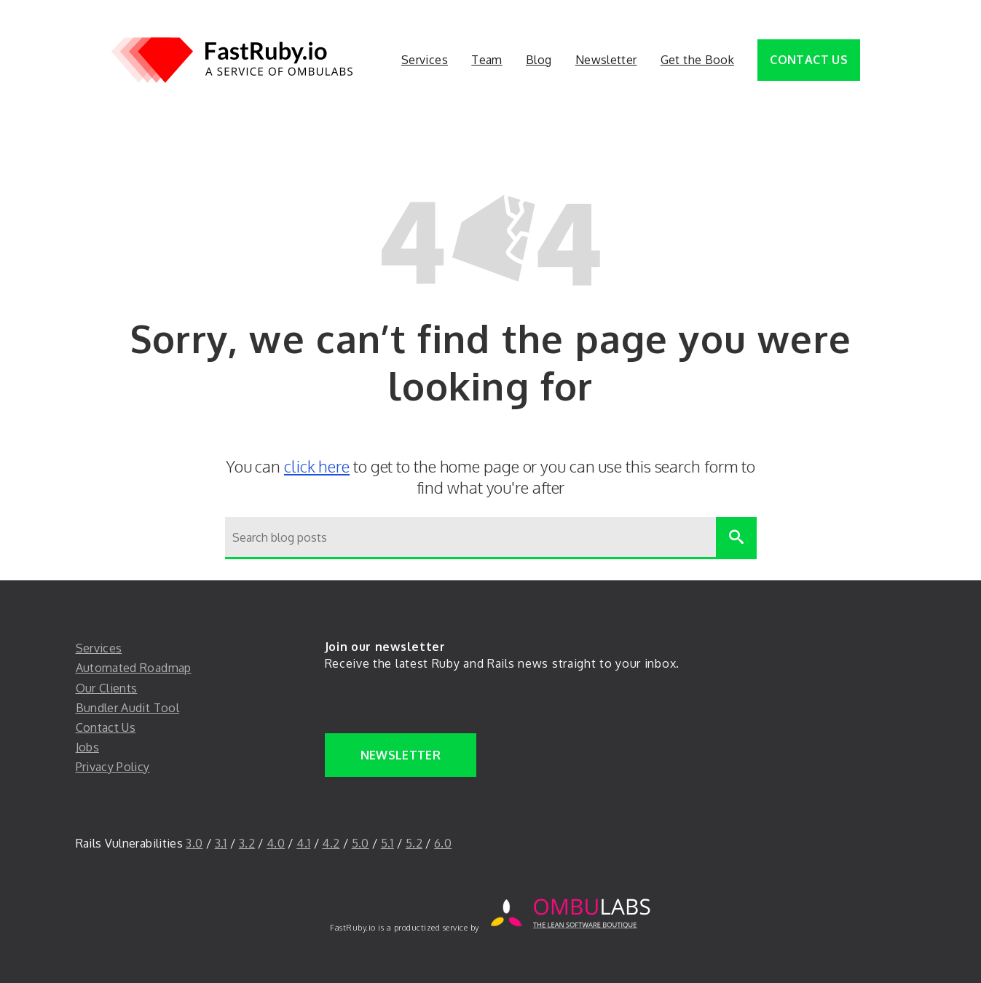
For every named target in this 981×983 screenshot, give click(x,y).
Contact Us (106, 727)
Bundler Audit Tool (127, 707)
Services (99, 648)
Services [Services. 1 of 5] (424, 59)
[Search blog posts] (470, 538)
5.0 (360, 843)
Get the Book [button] (697, 59)
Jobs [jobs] (87, 747)
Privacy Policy (113, 766)
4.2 (330, 843)
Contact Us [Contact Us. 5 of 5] (809, 59)
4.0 (276, 843)
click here (317, 466)
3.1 (221, 843)
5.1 (387, 843)
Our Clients (107, 688)
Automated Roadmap (134, 667)
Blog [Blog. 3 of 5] (538, 59)
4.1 (303, 843)
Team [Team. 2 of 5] (486, 59)
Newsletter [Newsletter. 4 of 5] (606, 59)
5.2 (414, 843)
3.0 (194, 843)
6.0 (443, 843)
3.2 (247, 843)
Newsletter (401, 755)
